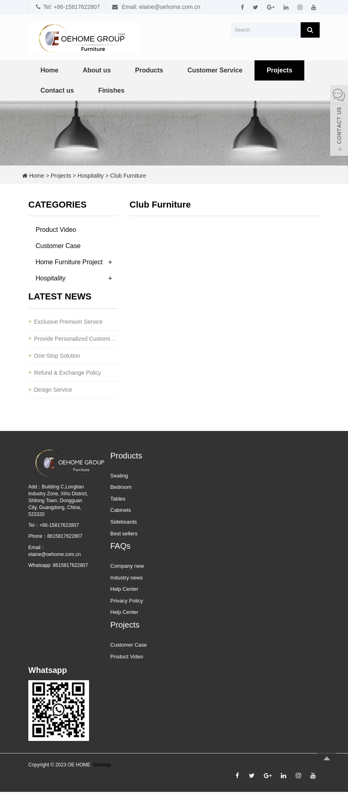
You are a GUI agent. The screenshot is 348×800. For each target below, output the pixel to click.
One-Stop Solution (57, 355)
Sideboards (123, 522)
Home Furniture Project (69, 262)
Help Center (124, 589)
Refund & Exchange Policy (67, 372)
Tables (118, 499)
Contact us (57, 90)
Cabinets (120, 510)
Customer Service (214, 70)
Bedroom (121, 487)
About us (96, 70)
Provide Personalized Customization (75, 338)
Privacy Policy (126, 601)
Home (49, 70)
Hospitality (91, 175)
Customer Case (58, 245)
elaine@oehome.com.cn (54, 554)
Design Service (53, 389)
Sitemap (102, 765)
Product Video (56, 229)
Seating (119, 476)
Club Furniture (128, 175)
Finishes (111, 90)
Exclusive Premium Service (68, 321)
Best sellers (124, 534)
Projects (279, 70)
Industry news (126, 578)
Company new (127, 566)
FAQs (120, 545)
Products (149, 70)
